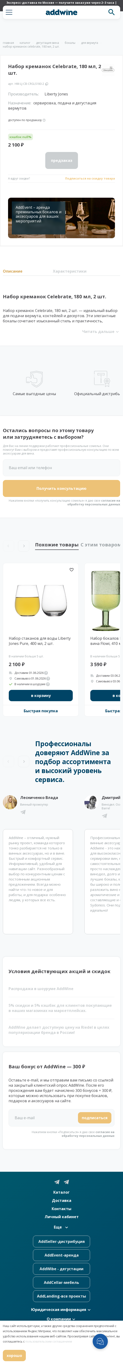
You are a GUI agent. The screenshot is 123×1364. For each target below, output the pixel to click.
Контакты (61, 1208)
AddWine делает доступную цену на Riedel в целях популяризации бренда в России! (59, 1030)
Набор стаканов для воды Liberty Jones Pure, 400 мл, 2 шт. (40, 641)
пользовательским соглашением (48, 1341)
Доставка (61, 1200)
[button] (9, 12)
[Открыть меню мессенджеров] (100, 1341)
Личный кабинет (62, 1216)
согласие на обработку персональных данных (93, 502)
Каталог (61, 1192)
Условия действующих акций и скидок (59, 971)
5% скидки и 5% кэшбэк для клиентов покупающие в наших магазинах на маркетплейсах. (60, 1008)
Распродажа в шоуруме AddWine (41, 988)
